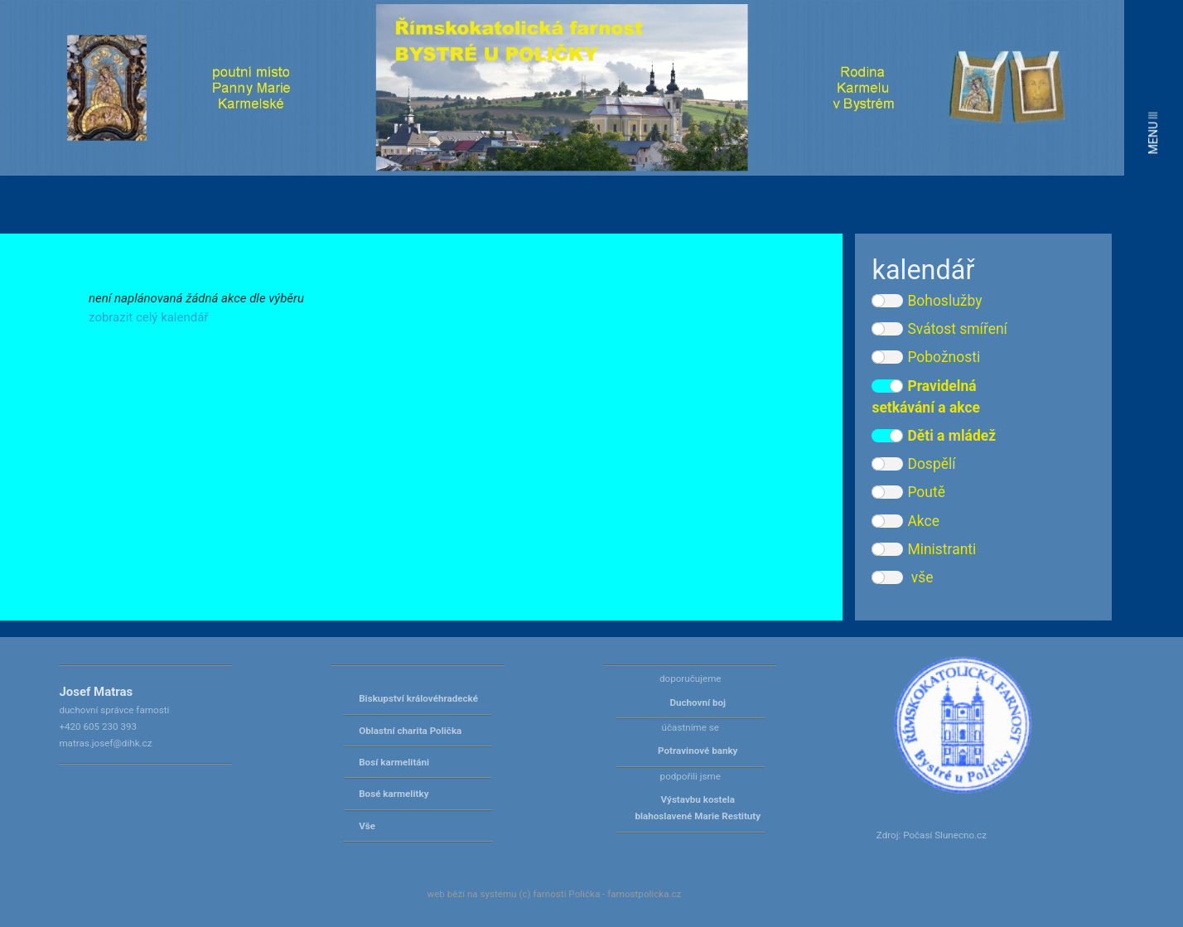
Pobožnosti (926, 357)
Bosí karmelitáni (394, 762)
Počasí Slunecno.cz (945, 835)
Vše (367, 826)
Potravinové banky (697, 750)
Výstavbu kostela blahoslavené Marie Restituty (697, 808)
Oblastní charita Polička (410, 730)
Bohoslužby (927, 300)
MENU (1153, 133)
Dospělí (913, 464)
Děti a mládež (934, 435)
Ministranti (924, 549)
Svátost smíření (939, 329)
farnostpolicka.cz (644, 894)
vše (902, 577)
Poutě (908, 492)
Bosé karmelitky (393, 793)
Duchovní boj (697, 702)
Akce (905, 521)
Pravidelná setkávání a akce (926, 397)
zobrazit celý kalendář (148, 317)
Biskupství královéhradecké (418, 698)
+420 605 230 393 (98, 726)
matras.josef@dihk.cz (105, 743)
